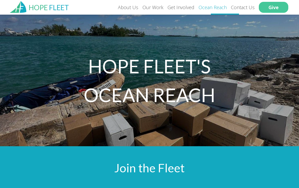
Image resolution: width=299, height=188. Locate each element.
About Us (128, 7)
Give (273, 7)
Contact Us (243, 7)
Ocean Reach (213, 7)
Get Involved (181, 7)
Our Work (152, 7)
